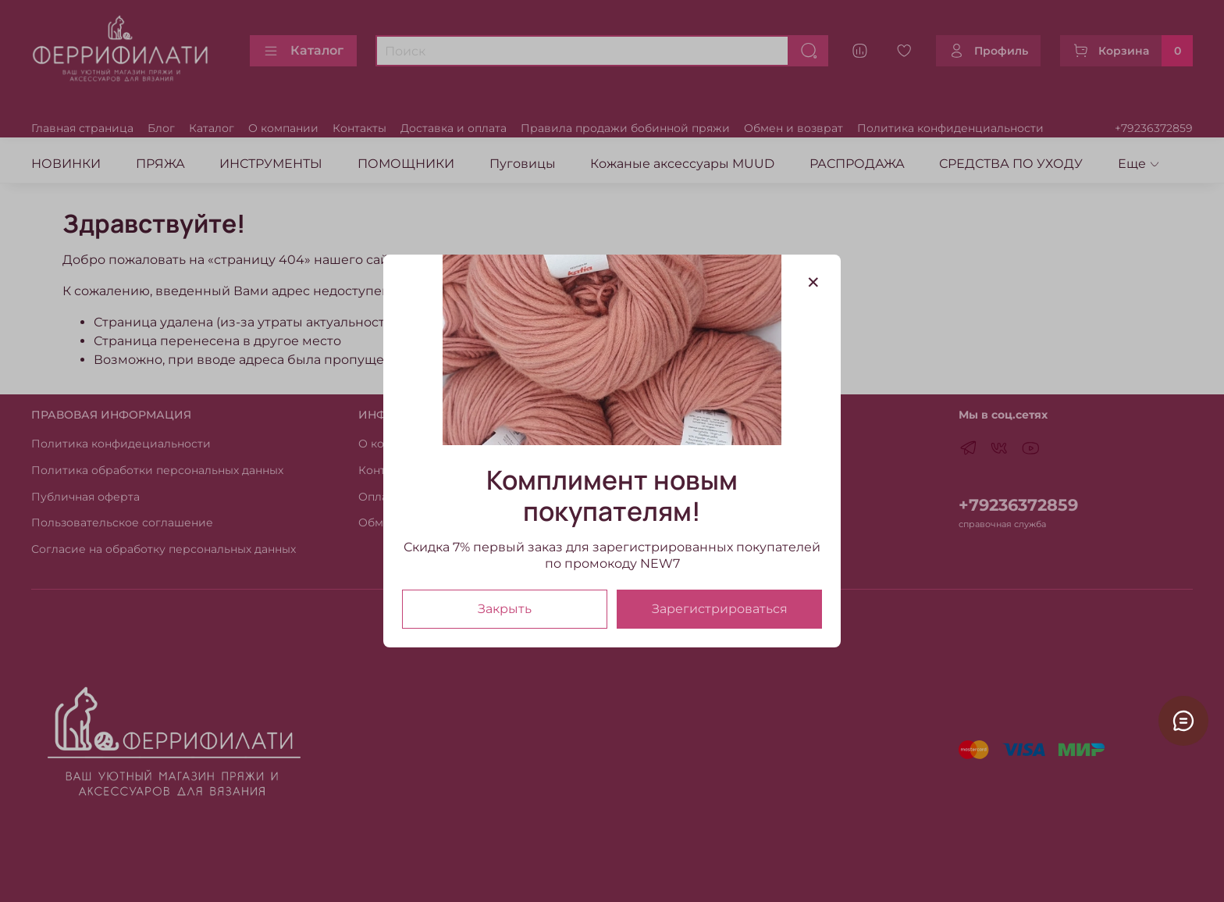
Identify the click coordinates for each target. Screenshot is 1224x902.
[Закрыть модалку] (813, 282)
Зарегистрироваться (720, 608)
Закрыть (505, 608)
